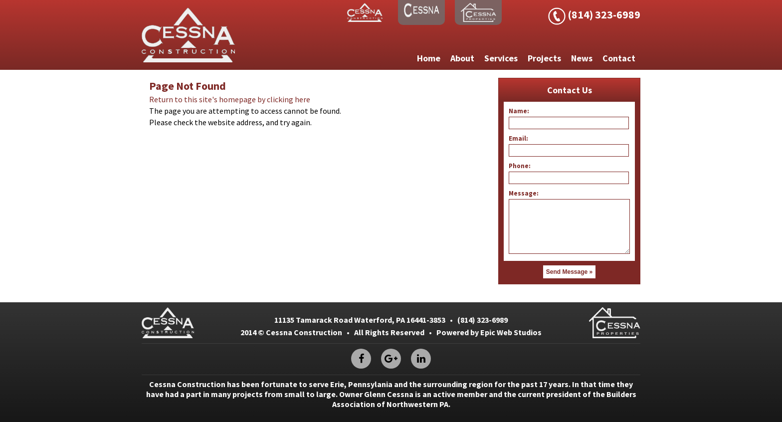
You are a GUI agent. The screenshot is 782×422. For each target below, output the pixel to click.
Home (428, 58)
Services (501, 58)
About (462, 58)
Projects (544, 58)
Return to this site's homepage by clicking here (229, 99)
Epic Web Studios (511, 332)
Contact (618, 58)
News (581, 58)
